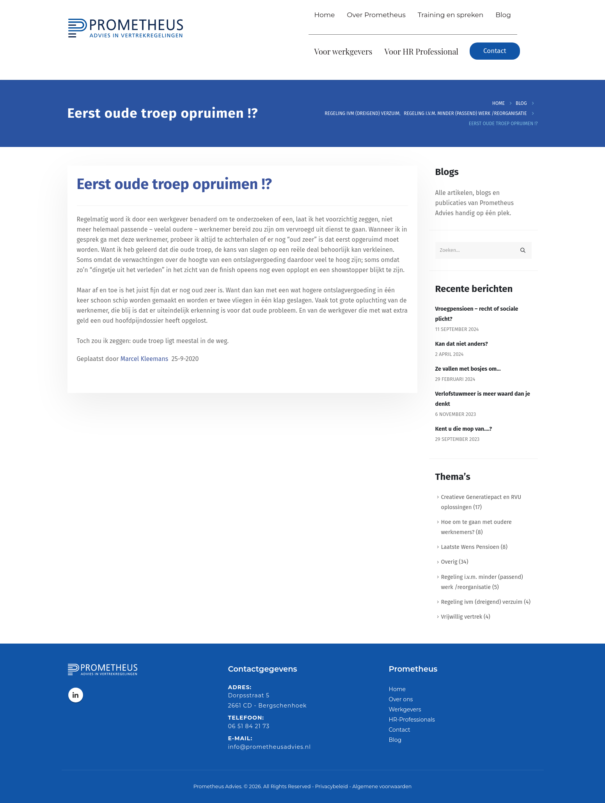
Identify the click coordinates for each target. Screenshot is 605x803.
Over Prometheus (376, 15)
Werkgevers (405, 709)
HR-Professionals (412, 719)
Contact (399, 729)
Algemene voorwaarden (382, 786)
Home (324, 15)
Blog (503, 15)
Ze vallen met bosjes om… (468, 369)
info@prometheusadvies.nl (269, 746)
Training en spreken (450, 15)
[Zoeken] (522, 250)
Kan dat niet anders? (461, 344)
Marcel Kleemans (145, 359)
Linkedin (75, 695)
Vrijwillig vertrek (462, 617)
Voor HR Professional (422, 51)
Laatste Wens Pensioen (470, 547)
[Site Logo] (126, 26)
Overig (449, 562)
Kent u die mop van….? (463, 429)
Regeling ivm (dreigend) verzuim (482, 602)
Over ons (401, 699)
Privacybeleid (331, 786)
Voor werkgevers (343, 51)
